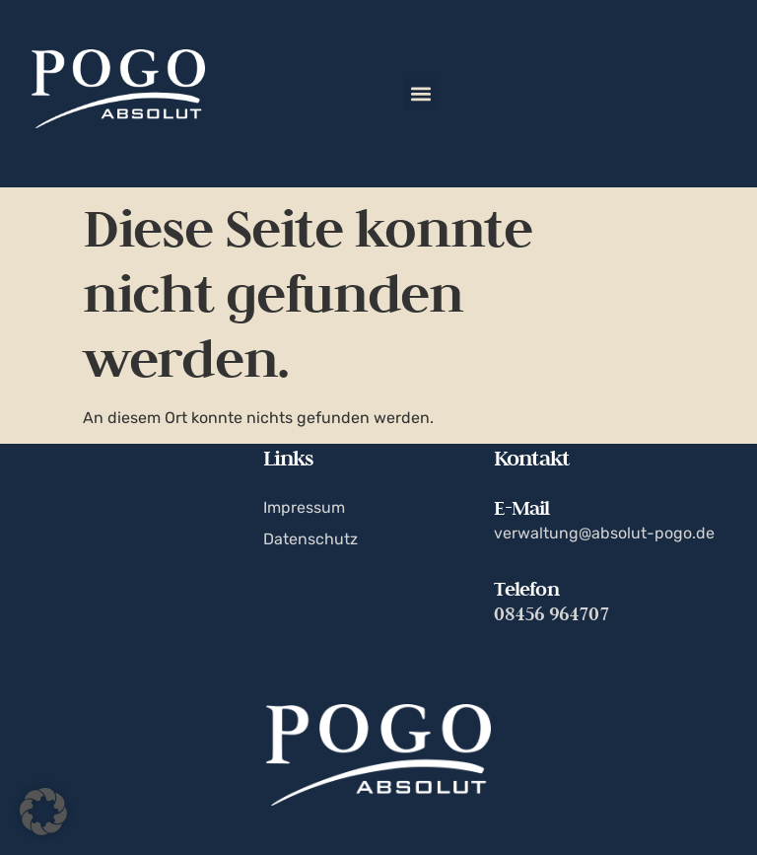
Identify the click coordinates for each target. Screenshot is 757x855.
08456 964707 (551, 613)
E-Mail (521, 508)
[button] (420, 94)
